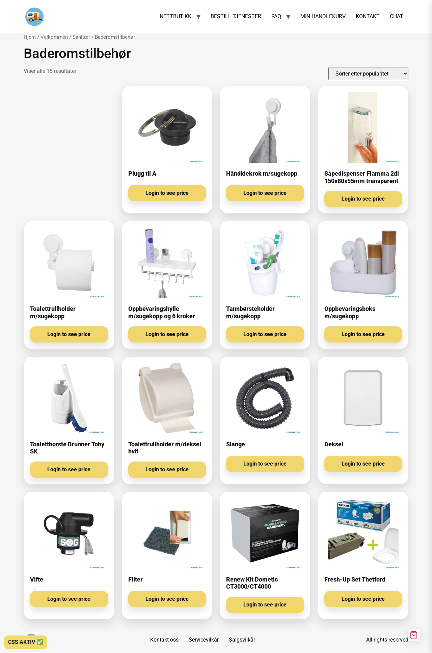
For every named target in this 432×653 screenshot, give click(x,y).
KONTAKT (368, 16)
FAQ (276, 16)
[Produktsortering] (368, 73)
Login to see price (167, 193)
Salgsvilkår (242, 639)
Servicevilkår (204, 639)
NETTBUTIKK (175, 16)
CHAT (396, 16)
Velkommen (54, 37)
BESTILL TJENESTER (236, 16)
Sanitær (81, 37)
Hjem (30, 37)
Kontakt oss (164, 639)
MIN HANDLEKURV (323, 16)
